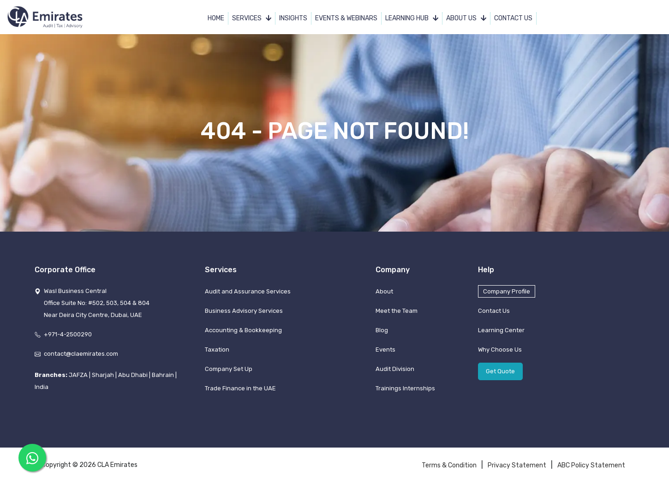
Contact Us (513, 18)
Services (251, 18)
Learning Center (501, 330)
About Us (466, 18)
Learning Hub (411, 18)
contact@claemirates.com (81, 353)
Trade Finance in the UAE (240, 388)
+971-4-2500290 (68, 334)
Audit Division (395, 368)
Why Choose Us (500, 349)
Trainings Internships (405, 388)
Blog (382, 330)
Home (216, 18)
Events (385, 349)
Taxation (217, 349)
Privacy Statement (517, 465)
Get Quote (500, 371)
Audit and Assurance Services (248, 291)
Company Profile (506, 291)
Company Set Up (228, 368)
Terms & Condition (449, 465)
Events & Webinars (346, 18)
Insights (293, 18)
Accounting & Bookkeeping (243, 330)
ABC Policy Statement (591, 465)
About (384, 291)
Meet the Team (397, 310)
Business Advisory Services (244, 310)
